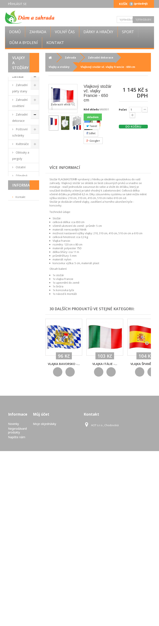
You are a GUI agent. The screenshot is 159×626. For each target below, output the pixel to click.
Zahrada (37, 31)
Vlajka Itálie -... (104, 364)
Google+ (93, 141)
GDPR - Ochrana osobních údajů (14, 600)
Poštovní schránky (20, 132)
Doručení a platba (26, 494)
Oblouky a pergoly (20, 155)
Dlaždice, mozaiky (20, 246)
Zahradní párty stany (20, 88)
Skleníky (20, 365)
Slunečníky (22, 266)
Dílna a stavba (18, 339)
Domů (15, 31)
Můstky (20, 190)
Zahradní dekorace (20, 117)
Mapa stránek (17, 611)
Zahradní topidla (20, 406)
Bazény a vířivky (20, 301)
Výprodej (18, 427)
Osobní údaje (42, 561)
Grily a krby (22, 258)
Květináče (22, 144)
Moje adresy (41, 556)
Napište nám (16, 560)
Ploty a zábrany (18, 377)
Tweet (91, 126)
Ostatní (20, 167)
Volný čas (65, 31)
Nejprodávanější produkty (19, 553)
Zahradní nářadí (20, 278)
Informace (23, 465)
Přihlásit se (17, 4)
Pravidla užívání (25, 500)
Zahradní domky (20, 392)
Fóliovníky (22, 290)
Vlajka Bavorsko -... (64, 364)
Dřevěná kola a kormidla (22, 179)
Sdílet (90, 133)
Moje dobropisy (43, 551)
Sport (128, 31)
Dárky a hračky (98, 31)
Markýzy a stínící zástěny (21, 354)
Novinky (13, 546)
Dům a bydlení (23, 42)
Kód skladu (91, 109)
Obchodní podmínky (20, 486)
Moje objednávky (44, 546)
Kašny (19, 313)
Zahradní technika (20, 324)
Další (77, 120)
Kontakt (55, 42)
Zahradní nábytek (20, 231)
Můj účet (41, 536)
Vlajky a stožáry (19, 217)
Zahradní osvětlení (20, 103)
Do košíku (133, 126)
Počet (123, 109)
